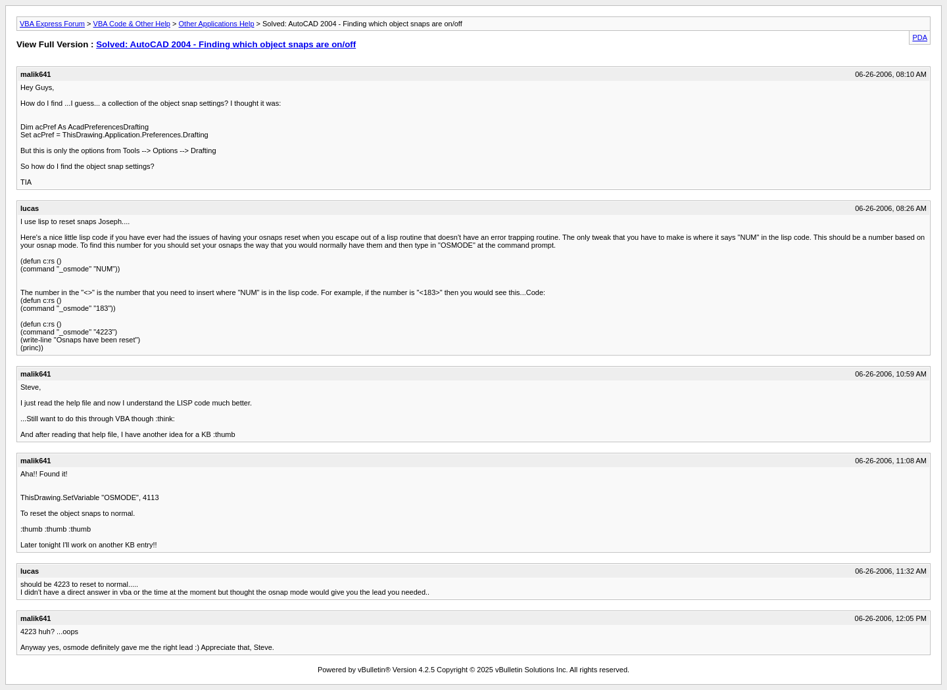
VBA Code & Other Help (131, 24)
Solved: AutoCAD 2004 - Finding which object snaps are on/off (226, 44)
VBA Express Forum (52, 24)
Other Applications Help (217, 24)
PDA (919, 37)
